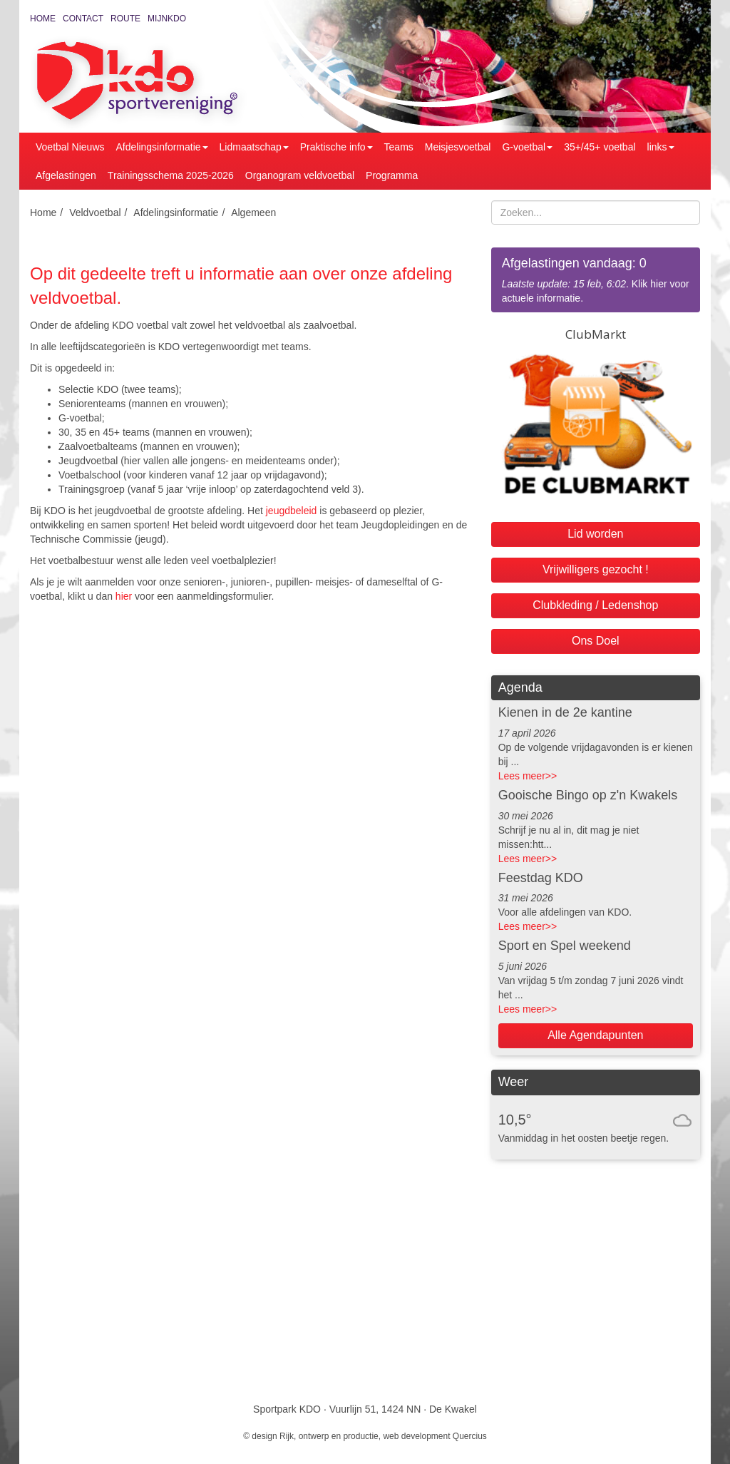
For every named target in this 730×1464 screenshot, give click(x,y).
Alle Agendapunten (595, 1035)
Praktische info (336, 147)
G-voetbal (527, 147)
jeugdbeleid (291, 510)
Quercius (470, 1436)
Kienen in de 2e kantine (565, 712)
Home (43, 19)
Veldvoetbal (94, 212)
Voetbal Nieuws (70, 147)
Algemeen (253, 212)
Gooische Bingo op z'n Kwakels (588, 795)
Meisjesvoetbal (458, 147)
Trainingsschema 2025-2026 (171, 175)
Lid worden (595, 534)
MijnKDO (167, 19)
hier (123, 596)
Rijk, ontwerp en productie (329, 1436)
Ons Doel (596, 641)
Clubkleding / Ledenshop (595, 605)
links (660, 147)
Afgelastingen (66, 175)
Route (125, 19)
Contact (83, 19)
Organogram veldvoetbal (299, 175)
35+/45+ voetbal (599, 147)
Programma (392, 175)
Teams (398, 147)
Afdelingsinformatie (162, 147)
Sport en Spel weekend (564, 945)
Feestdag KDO (540, 878)
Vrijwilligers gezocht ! (596, 569)
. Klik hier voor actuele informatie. (595, 279)
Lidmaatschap (254, 147)
